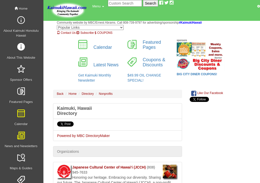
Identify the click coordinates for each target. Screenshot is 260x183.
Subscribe (85, 33)
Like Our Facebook (207, 93)
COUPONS (103, 33)
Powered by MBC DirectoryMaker (83, 136)
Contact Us (66, 33)
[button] (98, 6)
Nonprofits (105, 94)
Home (20, 8)
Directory (88, 94)
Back (60, 94)
